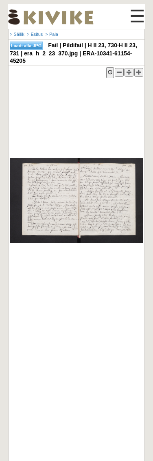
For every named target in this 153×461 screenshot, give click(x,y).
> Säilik (17, 34)
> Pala (51, 34)
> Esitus (35, 34)
